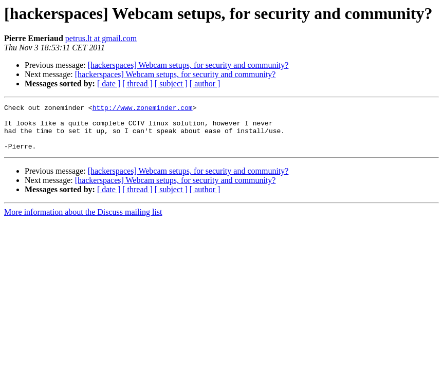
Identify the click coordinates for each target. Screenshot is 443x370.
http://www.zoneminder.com (143, 109)
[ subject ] (171, 83)
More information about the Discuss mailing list (83, 221)
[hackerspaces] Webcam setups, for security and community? (188, 65)
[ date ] (108, 83)
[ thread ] (137, 83)
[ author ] (205, 83)
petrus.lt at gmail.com (101, 38)
